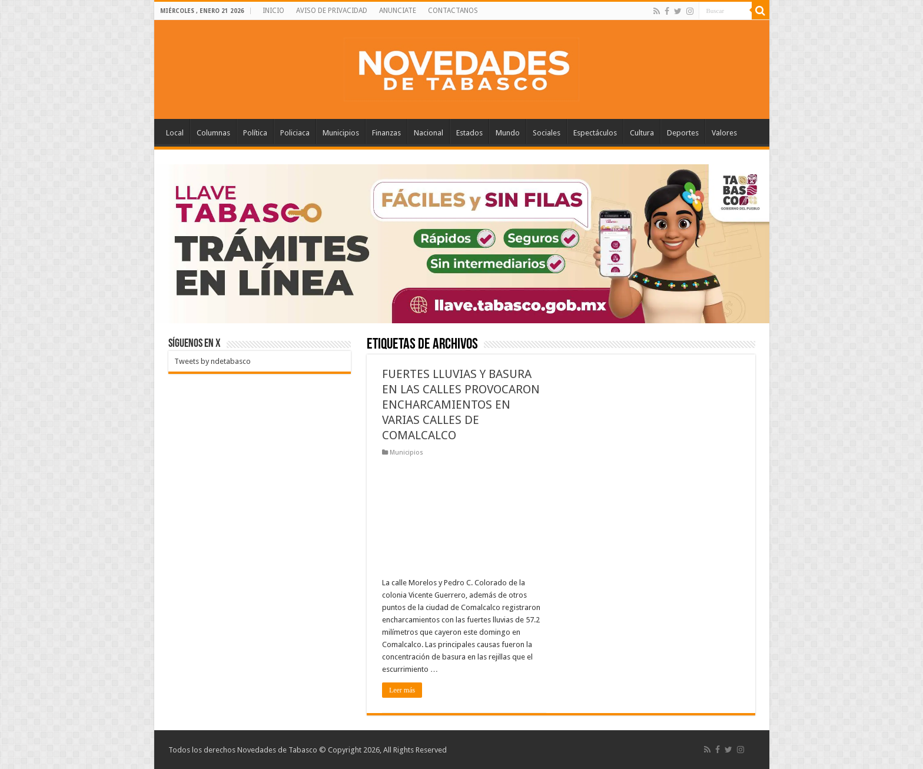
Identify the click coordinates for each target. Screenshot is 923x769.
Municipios (341, 132)
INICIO (273, 10)
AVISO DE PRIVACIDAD (331, 10)
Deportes (683, 132)
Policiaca (295, 132)
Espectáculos (595, 132)
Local (175, 132)
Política (255, 132)
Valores (724, 132)
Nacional (428, 132)
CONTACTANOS (453, 10)
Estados (469, 132)
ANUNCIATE (397, 10)
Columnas (213, 132)
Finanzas (386, 132)
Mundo (508, 132)
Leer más (402, 690)
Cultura (642, 132)
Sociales (546, 132)
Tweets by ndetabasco (212, 361)
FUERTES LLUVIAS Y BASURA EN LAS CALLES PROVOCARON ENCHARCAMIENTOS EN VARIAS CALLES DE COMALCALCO (461, 404)
